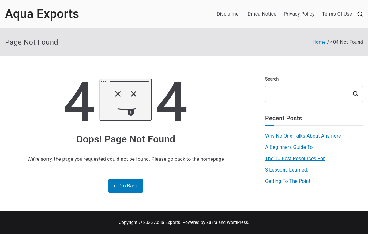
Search (272, 79)
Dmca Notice (262, 14)
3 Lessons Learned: (286, 170)
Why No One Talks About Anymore (303, 136)
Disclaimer (228, 14)
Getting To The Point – (290, 181)
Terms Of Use (337, 14)
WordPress (237, 222)
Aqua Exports (42, 14)
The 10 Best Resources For (295, 158)
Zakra (211, 222)
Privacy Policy (299, 14)
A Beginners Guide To (289, 147)
